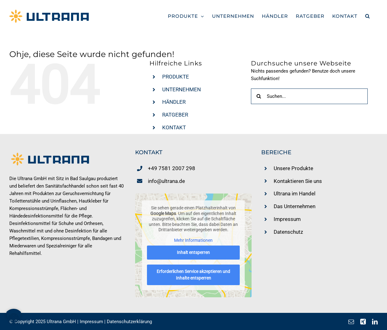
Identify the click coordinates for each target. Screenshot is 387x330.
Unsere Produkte (293, 168)
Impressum (287, 219)
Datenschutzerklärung (129, 321)
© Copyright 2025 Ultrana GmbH (42, 321)
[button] (367, 16)
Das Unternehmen (294, 206)
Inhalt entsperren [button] (193, 252)
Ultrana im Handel (294, 193)
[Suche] (259, 96)
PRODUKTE (175, 77)
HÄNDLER (174, 102)
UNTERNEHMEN (181, 89)
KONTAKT (174, 127)
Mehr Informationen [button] (193, 240)
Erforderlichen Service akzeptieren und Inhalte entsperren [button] (193, 275)
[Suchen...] (309, 96)
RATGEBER (175, 115)
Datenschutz (288, 232)
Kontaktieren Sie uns (298, 181)
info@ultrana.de (166, 181)
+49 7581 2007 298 (171, 168)
